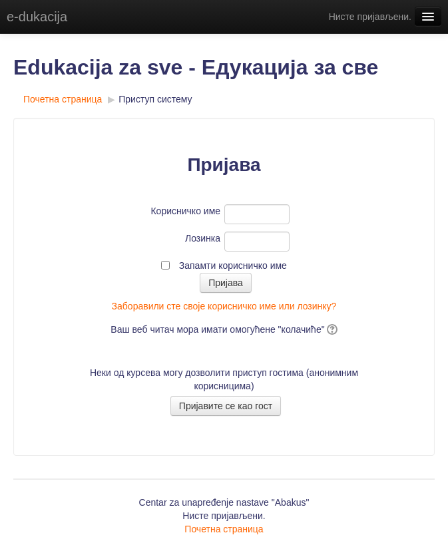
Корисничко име (185, 211)
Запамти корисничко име (233, 265)
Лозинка (202, 238)
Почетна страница (62, 99)
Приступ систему (155, 99)
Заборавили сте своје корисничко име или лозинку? (224, 306)
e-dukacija (37, 16)
